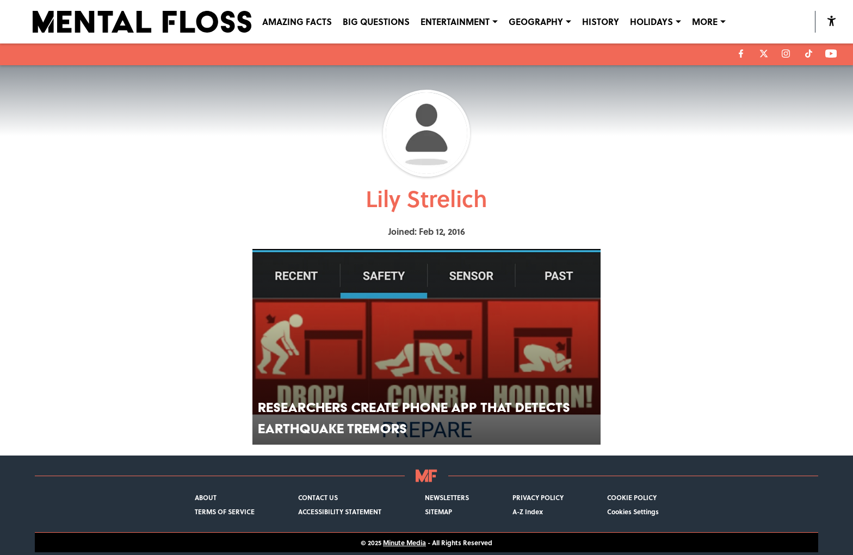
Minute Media (404, 542)
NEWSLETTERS (447, 497)
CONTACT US (318, 497)
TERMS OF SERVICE (225, 511)
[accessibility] (831, 21)
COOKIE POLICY (632, 497)
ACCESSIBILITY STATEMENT (339, 511)
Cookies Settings (633, 511)
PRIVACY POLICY (538, 497)
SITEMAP (438, 511)
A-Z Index (527, 511)
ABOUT (206, 497)
